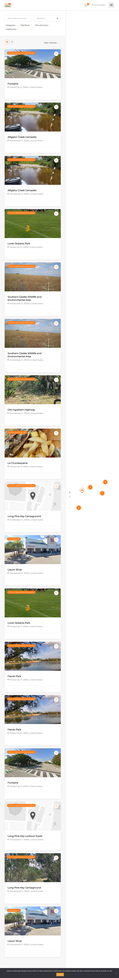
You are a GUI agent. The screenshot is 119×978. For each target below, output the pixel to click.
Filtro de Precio (41, 25)
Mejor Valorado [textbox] (50, 43)
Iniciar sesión (98, 5)
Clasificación (11, 29)
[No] (116, 973)
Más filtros (25, 25)
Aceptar (60, 974)
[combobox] (51, 43)
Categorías (10, 25)
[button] (70, 492)
